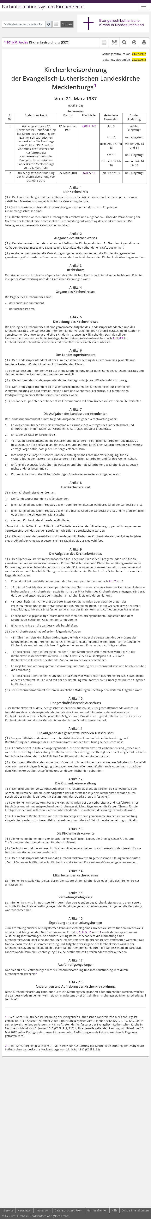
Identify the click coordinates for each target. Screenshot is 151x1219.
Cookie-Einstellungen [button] (135, 1210)
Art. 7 (112, 581)
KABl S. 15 (88, 173)
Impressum (43, 1210)
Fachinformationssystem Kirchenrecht (43, 6)
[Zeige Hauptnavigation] (143, 6)
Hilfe (115, 1210)
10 (89, 932)
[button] (114, 42)
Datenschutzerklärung (68, 1210)
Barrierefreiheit (97, 1210)
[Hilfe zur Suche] (48, 24)
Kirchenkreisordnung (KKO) (36, 42)
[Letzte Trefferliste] (56, 24)
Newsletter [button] (24, 1210)
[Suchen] (67, 24)
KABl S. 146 (89, 126)
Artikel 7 (118, 338)
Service (8, 1210)
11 (100, 932)
